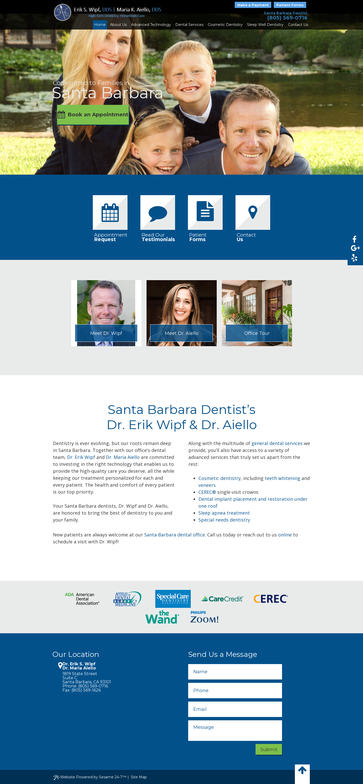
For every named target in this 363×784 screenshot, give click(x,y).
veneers (207, 485)
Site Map (139, 777)
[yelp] (354, 258)
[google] (354, 249)
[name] (235, 671)
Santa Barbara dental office (174, 535)
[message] (235, 730)
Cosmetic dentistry (219, 478)
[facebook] (354, 239)
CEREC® (207, 492)
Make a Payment (253, 5)
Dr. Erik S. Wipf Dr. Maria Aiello (79, 666)
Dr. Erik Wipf (81, 457)
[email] (235, 709)
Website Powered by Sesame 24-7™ (89, 777)
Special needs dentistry (224, 520)
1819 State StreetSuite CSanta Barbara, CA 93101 (86, 678)
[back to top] (302, 774)
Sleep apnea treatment (224, 513)
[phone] (235, 690)
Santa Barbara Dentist (285, 13)
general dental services (277, 443)
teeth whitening (282, 478)
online (285, 535)
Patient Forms (290, 5)
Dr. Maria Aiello (123, 457)
